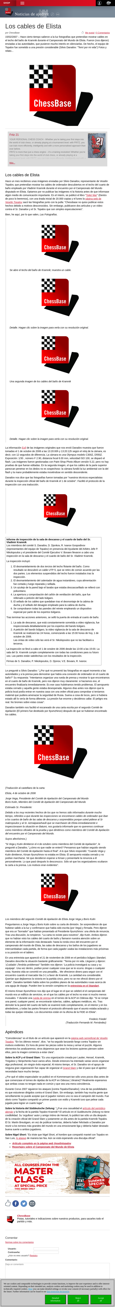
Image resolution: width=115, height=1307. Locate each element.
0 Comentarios (103, 33)
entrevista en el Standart (84, 985)
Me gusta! (89, 33)
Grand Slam (69, 1068)
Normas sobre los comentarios (19, 1242)
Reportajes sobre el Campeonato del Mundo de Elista (43, 1146)
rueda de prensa (42, 998)
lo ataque (21, 1138)
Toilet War (91, 195)
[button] (22, 3)
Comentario (11, 1260)
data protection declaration (58, 1291)
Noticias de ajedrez (32, 14)
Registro (34, 1255)
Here (30, 1289)
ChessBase (23, 1215)
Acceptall (101, 1299)
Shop (6, 3)
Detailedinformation (55, 1299)
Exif (24, 447)
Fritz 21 (14, 134)
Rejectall (78, 1299)
